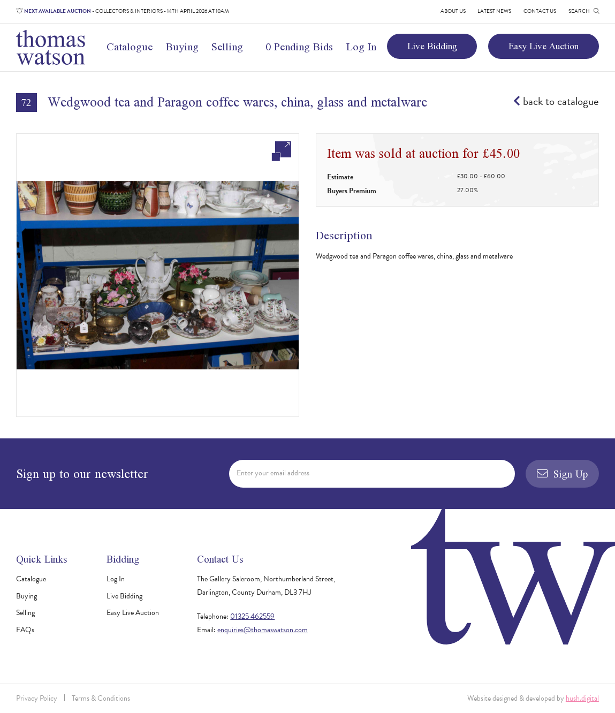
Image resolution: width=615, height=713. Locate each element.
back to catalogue (556, 101)
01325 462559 (252, 616)
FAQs (25, 629)
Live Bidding (432, 46)
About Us (453, 11)
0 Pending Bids (299, 46)
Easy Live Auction (543, 46)
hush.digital (582, 698)
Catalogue (130, 46)
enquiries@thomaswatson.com (262, 629)
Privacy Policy (36, 698)
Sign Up (562, 473)
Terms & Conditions (101, 698)
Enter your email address (273, 473)
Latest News (494, 11)
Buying (182, 46)
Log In (361, 46)
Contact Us (539, 11)
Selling (227, 46)
